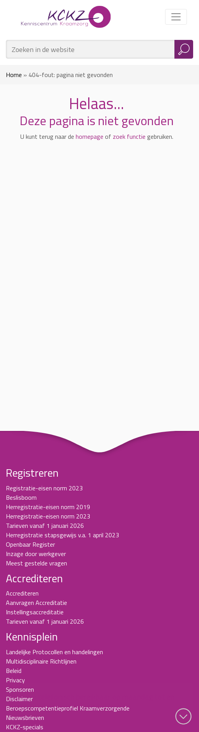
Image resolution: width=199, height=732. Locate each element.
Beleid (13, 670)
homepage (89, 136)
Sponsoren (20, 689)
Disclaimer (19, 698)
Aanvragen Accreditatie (36, 602)
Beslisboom (21, 497)
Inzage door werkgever (36, 553)
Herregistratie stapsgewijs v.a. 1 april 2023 (62, 535)
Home (14, 74)
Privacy (15, 680)
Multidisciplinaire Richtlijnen (41, 661)
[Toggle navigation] (176, 17)
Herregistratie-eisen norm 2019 (48, 506)
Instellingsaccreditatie (35, 612)
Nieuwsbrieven (25, 717)
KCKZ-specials (24, 727)
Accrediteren (22, 593)
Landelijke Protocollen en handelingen (54, 652)
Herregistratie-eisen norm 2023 (48, 516)
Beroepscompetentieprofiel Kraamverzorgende (68, 708)
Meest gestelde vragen (36, 563)
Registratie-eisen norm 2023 (44, 488)
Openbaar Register (30, 544)
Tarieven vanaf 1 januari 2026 (45, 525)
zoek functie (129, 136)
